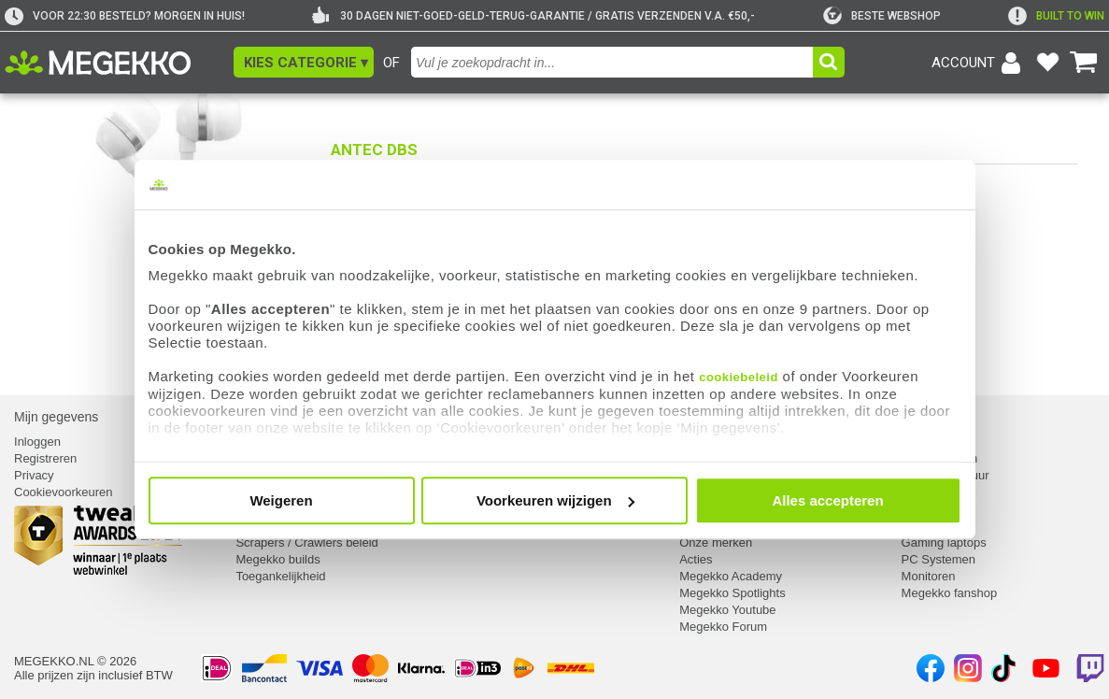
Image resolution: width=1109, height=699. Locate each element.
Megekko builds (277, 559)
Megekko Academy (730, 576)
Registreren (45, 458)
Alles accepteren (827, 500)
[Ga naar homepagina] (119, 62)
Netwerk (924, 509)
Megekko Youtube (727, 610)
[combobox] (612, 62)
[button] (304, 62)
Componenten (940, 458)
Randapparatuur (945, 475)
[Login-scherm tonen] (979, 62)
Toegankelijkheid (280, 576)
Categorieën (937, 416)
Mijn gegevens (56, 416)
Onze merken (715, 542)
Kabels (920, 492)
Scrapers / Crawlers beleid (306, 542)
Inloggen (37, 442)
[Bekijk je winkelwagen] (1084, 62)
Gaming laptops (944, 542)
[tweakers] (882, 16)
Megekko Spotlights (732, 593)
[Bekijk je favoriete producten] (1047, 62)
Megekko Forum (723, 627)
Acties (695, 559)
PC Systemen (938, 559)
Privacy (34, 475)
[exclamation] (1056, 16)
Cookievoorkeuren (63, 492)
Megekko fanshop (950, 593)
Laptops (923, 526)
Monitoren (929, 576)
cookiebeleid (738, 377)
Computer (928, 442)
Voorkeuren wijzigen (555, 500)
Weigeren (280, 500)
